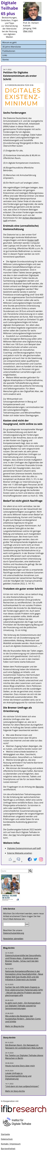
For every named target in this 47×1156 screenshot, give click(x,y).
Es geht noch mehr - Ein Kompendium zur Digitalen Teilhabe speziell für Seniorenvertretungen (22, 1006)
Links (4, 55)
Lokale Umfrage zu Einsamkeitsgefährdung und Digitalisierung (18, 1076)
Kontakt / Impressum (11, 1143)
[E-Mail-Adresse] (14, 924)
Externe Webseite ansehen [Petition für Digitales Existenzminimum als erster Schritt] (19, 853)
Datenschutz (7, 1139)
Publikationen (8, 51)
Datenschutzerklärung (13, 933)
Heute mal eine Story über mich (20, 1065)
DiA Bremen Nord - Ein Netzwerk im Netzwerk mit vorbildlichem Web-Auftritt (24, 1046)
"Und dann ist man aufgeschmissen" (22, 1086)
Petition (16, 672)
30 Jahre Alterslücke (11, 46)
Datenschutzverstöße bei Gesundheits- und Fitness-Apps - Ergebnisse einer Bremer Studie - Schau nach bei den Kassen (23, 959)
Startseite (5, 1134)
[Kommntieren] (18, 859)
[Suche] (15, 871)
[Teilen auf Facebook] (30, 859)
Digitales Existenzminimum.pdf (21, 848)
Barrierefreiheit (8, 1148)
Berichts (40, 786)
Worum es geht (9, 42)
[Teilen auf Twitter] (35, 859)
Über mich (28, 31)
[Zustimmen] (10, 859)
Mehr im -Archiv (15, 1091)
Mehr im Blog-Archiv (14, 1026)
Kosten (30, 240)
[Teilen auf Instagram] (41, 859)
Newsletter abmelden (13, 938)
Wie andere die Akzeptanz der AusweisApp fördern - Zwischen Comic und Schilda (23, 1019)
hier (14, 835)
